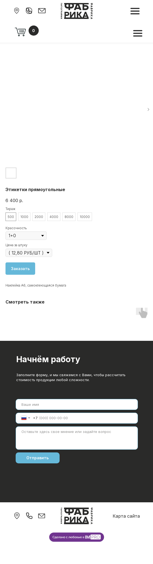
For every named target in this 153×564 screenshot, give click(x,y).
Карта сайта (126, 516)
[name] (77, 404)
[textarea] (77, 438)
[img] (16, 10)
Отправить (37, 457)
